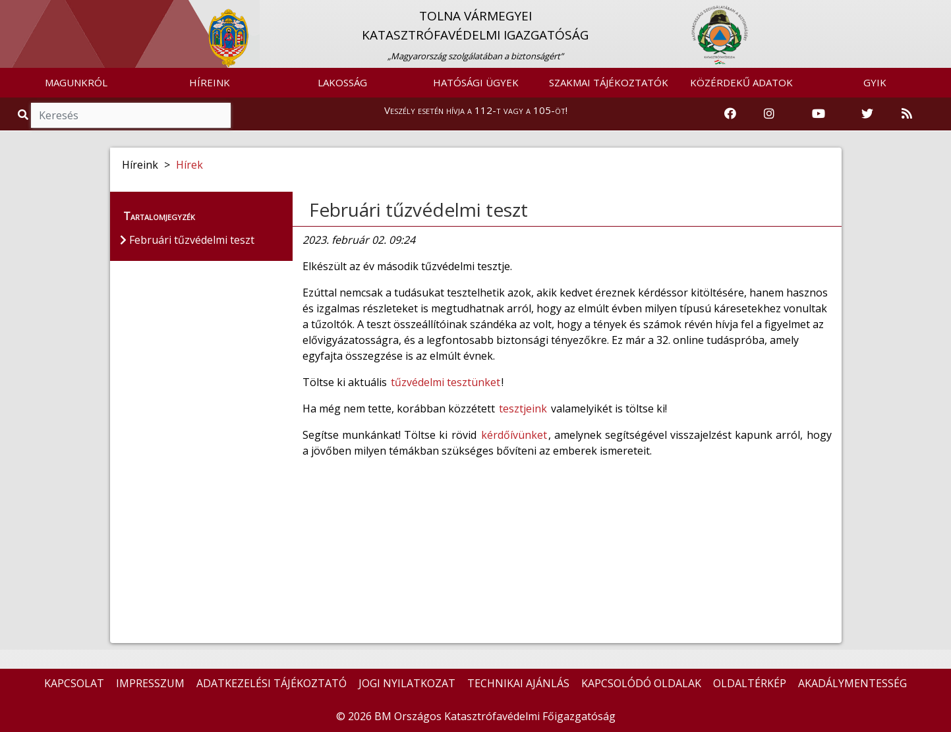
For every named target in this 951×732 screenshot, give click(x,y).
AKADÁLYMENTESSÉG (852, 683)
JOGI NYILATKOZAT (407, 683)
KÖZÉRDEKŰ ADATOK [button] (741, 82)
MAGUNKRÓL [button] (76, 82)
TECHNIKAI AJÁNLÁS (518, 683)
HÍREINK (209, 82)
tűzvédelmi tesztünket (445, 382)
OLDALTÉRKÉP (749, 683)
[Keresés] (131, 115)
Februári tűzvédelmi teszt (418, 209)
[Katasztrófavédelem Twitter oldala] (867, 114)
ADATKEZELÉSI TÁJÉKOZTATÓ (271, 683)
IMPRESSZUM (150, 683)
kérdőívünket (514, 435)
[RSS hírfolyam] (906, 114)
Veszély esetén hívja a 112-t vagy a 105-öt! (475, 110)
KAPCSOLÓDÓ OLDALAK (641, 683)
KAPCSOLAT (74, 683)
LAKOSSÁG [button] (342, 82)
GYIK (874, 82)
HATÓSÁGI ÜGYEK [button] (476, 82)
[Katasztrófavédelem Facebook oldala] (730, 114)
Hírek (189, 164)
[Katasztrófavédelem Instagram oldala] (769, 114)
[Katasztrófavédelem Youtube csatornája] (818, 114)
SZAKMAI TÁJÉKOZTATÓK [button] (608, 82)
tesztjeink (523, 408)
